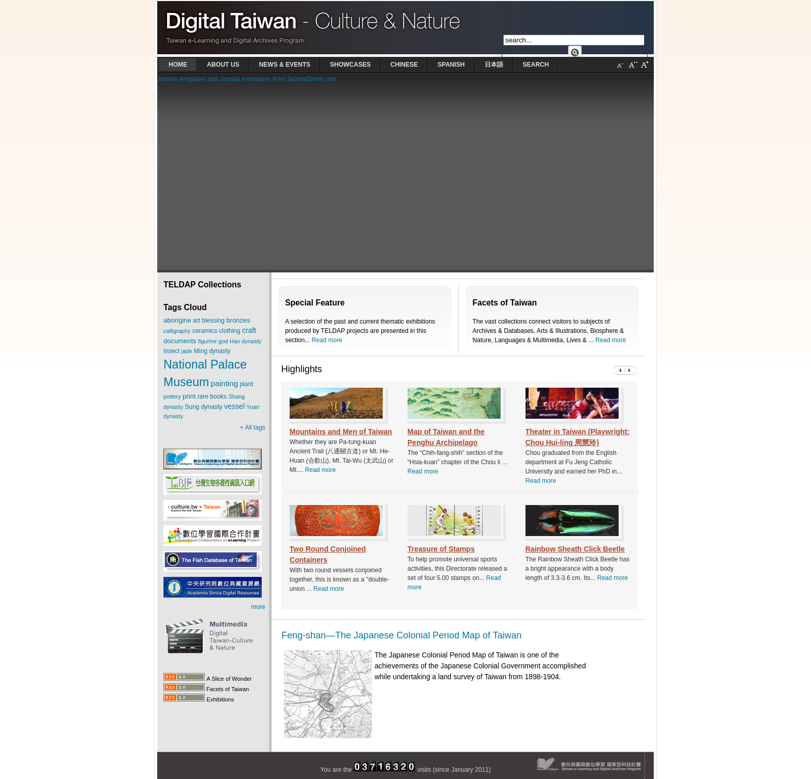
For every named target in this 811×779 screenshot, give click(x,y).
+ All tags (252, 427)
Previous (630, 370)
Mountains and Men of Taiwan (341, 431)
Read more (327, 340)
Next (619, 370)
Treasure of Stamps (441, 549)
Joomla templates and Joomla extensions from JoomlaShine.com (246, 79)
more (258, 606)
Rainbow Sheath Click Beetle (575, 549)
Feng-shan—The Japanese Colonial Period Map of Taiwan (401, 635)
